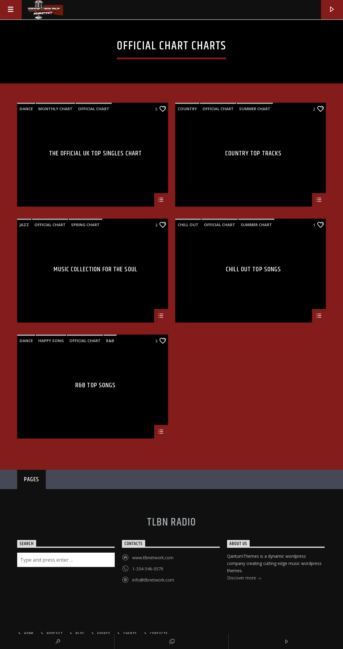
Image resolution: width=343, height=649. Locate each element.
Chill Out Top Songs (253, 270)
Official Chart (93, 108)
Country (187, 108)
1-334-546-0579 (147, 569)
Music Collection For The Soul (95, 270)
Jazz (24, 224)
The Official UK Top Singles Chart (95, 154)
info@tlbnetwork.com (153, 580)
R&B (110, 340)
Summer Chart (254, 108)
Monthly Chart (55, 108)
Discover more (244, 578)
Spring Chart (85, 224)
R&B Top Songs (95, 386)
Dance (26, 108)
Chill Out (188, 224)
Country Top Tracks (253, 154)
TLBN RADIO (171, 522)
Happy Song (51, 340)
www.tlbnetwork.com (152, 557)
